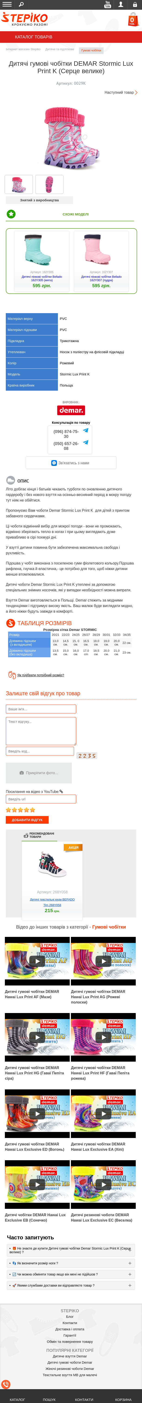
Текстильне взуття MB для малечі (70, 1375)
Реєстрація (135, 4)
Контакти (70, 1323)
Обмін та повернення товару (70, 1342)
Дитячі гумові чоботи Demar (69, 1362)
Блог (69, 1317)
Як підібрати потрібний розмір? (40, 675)
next (131, 884)
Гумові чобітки (91, 50)
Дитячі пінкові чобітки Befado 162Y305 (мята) (42, 278)
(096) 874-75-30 (66, 434)
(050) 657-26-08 (66, 446)
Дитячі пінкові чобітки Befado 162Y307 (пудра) (101, 278)
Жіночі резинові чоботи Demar (70, 1369)
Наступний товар (119, 92)
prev (10, 884)
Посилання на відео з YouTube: (34, 792)
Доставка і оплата (69, 1329)
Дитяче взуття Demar (70, 1356)
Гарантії (69, 1335)
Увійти (121, 4)
